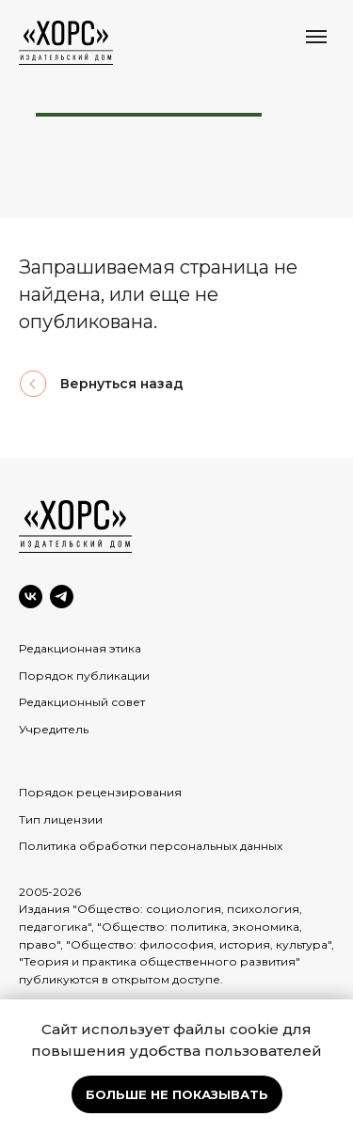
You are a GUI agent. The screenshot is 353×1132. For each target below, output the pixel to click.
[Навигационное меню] (316, 36)
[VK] (30, 596)
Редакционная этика (80, 648)
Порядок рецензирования (100, 792)
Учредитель (53, 729)
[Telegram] (61, 596)
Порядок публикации (84, 675)
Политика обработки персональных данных (150, 846)
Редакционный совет (82, 702)
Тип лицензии (61, 819)
